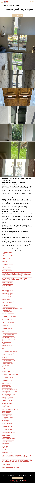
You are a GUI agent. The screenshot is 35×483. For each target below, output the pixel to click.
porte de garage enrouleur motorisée (9, 351)
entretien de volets (6, 330)
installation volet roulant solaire (8, 363)
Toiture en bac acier (6, 356)
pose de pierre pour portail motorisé (9, 464)
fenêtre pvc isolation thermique (8, 405)
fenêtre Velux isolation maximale (8, 397)
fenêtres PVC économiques (7, 349)
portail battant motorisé (7, 285)
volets (3, 287)
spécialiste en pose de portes (8, 434)
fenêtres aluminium (6, 412)
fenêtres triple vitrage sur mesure (8, 304)
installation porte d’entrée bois (8, 328)
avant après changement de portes (9, 300)
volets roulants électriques (7, 294)
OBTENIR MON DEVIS (18, 15)
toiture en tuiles (5, 325)
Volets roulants (5, 421)
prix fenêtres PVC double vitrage (8, 432)
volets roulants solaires (6, 342)
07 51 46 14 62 (29, 475)
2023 (3, 348)
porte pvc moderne (6, 431)
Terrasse (4, 465)
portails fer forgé (5, 406)
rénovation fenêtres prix (7, 414)
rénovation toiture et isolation (8, 255)
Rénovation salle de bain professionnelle (10, 409)
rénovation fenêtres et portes (8, 369)
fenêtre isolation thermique (7, 281)
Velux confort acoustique (7, 379)
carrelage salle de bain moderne (8, 339)
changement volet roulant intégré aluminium (11, 372)
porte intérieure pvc (6, 437)
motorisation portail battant (7, 258)
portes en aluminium (6, 435)
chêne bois (4, 449)
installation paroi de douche (7, 417)
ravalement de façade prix (7, 392)
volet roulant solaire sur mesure (8, 360)
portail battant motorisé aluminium (9, 326)
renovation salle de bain (7, 302)
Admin (21, 480)
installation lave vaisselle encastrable (9, 316)
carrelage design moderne (7, 270)
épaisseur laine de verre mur (7, 296)
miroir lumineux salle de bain (8, 359)
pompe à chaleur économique (8, 440)
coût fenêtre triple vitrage (7, 343)
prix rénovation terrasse (7, 362)
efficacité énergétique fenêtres (8, 313)
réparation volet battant (7, 388)
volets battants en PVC (6, 420)
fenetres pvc (4, 261)
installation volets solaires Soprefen (9, 352)
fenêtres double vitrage (6, 386)
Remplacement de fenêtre (7, 256)
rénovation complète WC (7, 424)
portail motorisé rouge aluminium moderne (10, 374)
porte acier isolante (6, 288)
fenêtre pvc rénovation (6, 411)
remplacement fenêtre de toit (8, 469)
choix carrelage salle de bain (7, 290)
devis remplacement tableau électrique (9, 389)
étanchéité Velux (5, 418)
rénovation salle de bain (7, 262)
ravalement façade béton (7, 415)
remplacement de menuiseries (8, 400)
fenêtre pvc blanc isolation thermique (9, 391)
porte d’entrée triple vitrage (7, 284)
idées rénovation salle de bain (8, 314)
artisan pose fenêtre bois (7, 267)
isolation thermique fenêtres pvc (8, 266)
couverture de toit (5, 357)
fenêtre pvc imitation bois (7, 345)
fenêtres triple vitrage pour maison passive (10, 467)
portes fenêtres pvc (6, 310)
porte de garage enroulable (7, 375)
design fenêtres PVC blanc (7, 380)
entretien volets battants (7, 403)
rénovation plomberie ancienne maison (10, 401)
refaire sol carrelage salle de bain (8, 438)
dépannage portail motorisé (7, 377)
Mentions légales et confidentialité (14, 480)
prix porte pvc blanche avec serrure (9, 337)
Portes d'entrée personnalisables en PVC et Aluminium (12, 308)
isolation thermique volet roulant (8, 253)
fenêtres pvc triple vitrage (7, 282)
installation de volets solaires (7, 426)
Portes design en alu (6, 446)
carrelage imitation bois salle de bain (9, 291)
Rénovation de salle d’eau (7, 423)
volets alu (4, 450)
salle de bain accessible (6, 447)
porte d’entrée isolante (6, 331)
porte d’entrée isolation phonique (8, 383)
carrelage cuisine (5, 346)
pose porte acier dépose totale (8, 453)
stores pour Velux (5, 317)
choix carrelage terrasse (7, 429)
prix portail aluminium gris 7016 (8, 264)
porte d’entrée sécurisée (7, 319)
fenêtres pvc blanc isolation (7, 293)
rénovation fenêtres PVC (7, 297)
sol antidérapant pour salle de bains (9, 323)
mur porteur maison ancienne (8, 322)
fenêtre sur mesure (6, 299)
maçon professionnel (6, 365)
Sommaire (24, 480)
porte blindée (5, 382)
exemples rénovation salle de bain (8, 371)
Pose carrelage (5, 305)
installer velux (5, 368)
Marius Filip (20, 248)
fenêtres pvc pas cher (6, 340)
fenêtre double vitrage (6, 443)
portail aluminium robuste (7, 354)
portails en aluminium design (8, 336)
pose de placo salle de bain (7, 427)
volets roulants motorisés (7, 452)
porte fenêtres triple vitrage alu (8, 395)
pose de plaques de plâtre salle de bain (9, 333)
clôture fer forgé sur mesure (7, 398)
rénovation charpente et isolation (8, 320)
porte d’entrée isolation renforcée (8, 307)
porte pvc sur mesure (6, 269)
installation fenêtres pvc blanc (8, 252)
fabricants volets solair (6, 366)
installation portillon (6, 385)
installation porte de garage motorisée (9, 259)
